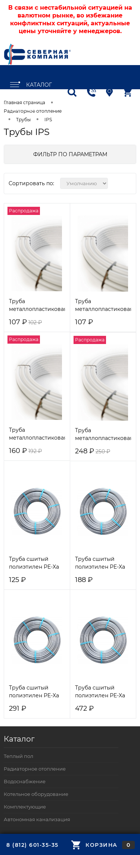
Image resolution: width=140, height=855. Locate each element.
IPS (48, 119)
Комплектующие (25, 807)
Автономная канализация (37, 819)
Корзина (103, 845)
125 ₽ (17, 580)
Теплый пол (18, 756)
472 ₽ (84, 709)
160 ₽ (25, 451)
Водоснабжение (25, 781)
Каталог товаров (30, 85)
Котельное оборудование (36, 794)
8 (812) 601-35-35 (32, 845)
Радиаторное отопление (35, 769)
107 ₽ (25, 322)
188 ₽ (84, 580)
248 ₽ (92, 451)
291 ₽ (17, 709)
